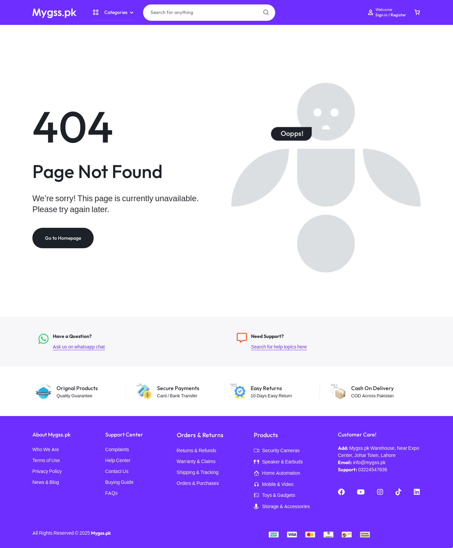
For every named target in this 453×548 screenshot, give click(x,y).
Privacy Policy (47, 471)
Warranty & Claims (196, 461)
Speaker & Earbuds (278, 462)
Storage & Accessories (282, 507)
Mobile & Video (273, 485)
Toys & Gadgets (274, 495)
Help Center (117, 460)
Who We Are (45, 450)
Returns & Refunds (197, 451)
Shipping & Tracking (198, 472)
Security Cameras (276, 451)
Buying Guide (119, 482)
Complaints (117, 450)
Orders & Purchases (198, 483)
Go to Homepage (63, 238)
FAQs (111, 493)
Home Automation (277, 473)
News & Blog (45, 482)
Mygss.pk (101, 533)
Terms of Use (46, 460)
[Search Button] (266, 12)
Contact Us (116, 471)
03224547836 (372, 469)
